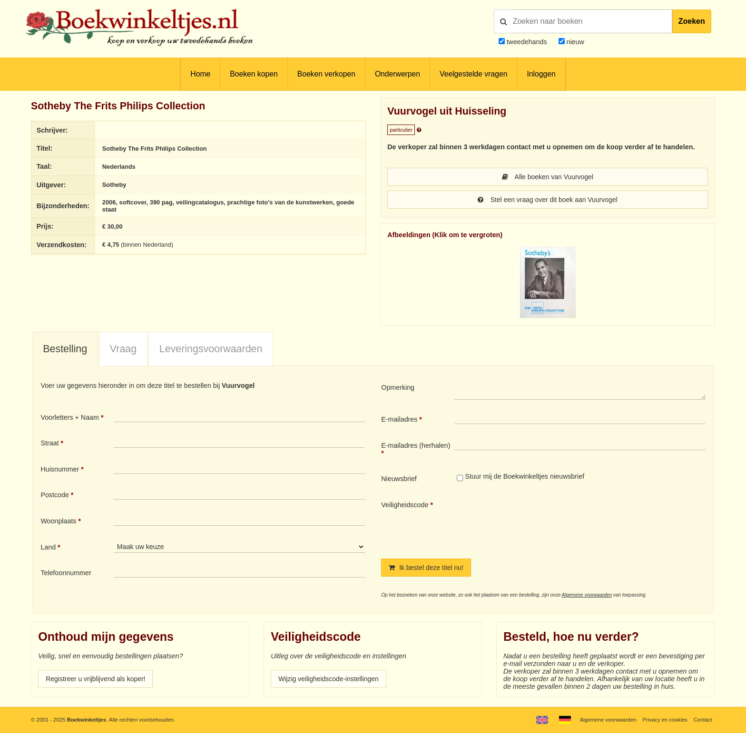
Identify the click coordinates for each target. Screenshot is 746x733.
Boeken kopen (253, 74)
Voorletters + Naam (69, 417)
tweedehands (527, 42)
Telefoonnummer (65, 573)
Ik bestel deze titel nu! (427, 567)
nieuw (574, 42)
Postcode (54, 495)
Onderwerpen (397, 74)
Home (200, 74)
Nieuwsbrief (399, 478)
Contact (702, 720)
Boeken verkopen (326, 74)
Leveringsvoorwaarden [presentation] (211, 349)
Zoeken (691, 21)
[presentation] (533, 521)
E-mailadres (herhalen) (415, 445)
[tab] (65, 349)
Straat (49, 443)
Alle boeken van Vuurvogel (547, 177)
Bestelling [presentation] (65, 349)
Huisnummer (59, 469)
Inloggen (541, 74)
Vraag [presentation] (123, 349)
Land (48, 547)
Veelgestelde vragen (473, 74)
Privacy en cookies (664, 720)
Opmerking (397, 387)
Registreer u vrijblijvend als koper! (96, 679)
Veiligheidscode (404, 505)
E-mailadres (399, 419)
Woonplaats (58, 521)
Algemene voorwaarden (587, 595)
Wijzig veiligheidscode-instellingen (329, 679)
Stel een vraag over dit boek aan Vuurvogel (547, 199)
